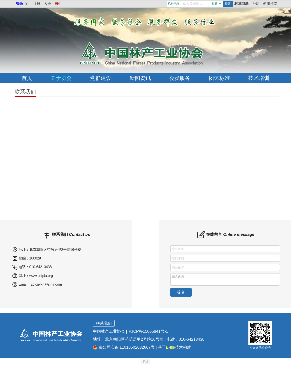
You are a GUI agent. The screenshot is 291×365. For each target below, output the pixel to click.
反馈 (145, 361)
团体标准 (219, 78)
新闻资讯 (140, 78)
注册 (36, 4)
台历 (256, 4)
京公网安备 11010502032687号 (124, 347)
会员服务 (179, 78)
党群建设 (100, 78)
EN (57, 4)
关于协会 (61, 78)
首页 (27, 78)
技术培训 (258, 78)
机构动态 (173, 3)
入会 (47, 4)
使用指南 (270, 4)
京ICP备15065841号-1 (148, 331)
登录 (19, 4)
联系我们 (104, 323)
